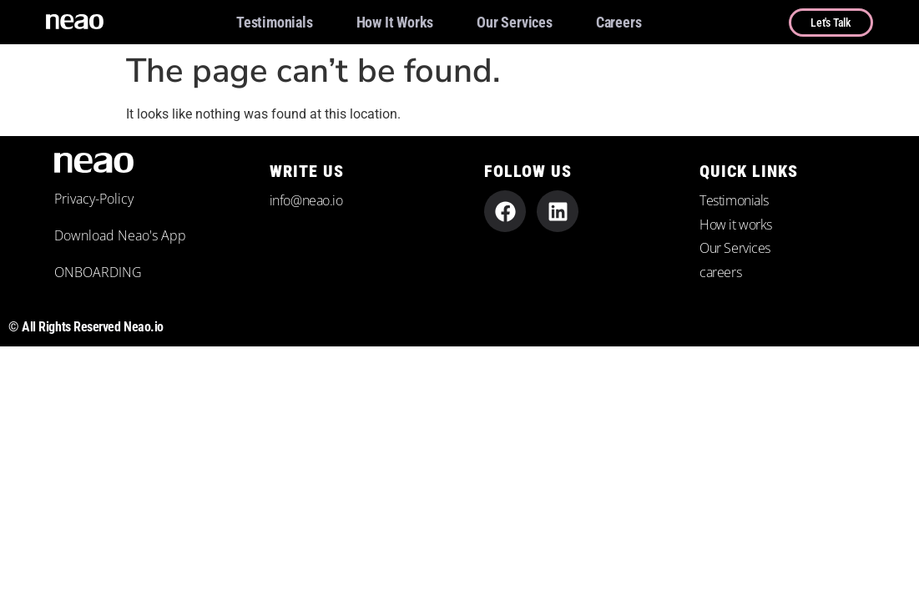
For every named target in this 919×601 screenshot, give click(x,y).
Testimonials (274, 22)
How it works (395, 22)
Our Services (515, 22)
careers (619, 22)
